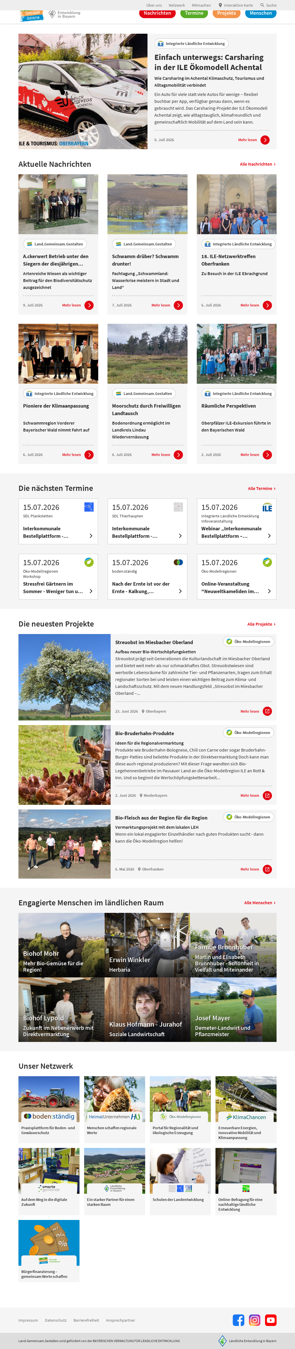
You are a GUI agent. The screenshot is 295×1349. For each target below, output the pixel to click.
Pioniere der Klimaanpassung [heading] (56, 421)
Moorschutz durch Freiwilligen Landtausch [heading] (146, 425)
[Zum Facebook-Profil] (238, 1320)
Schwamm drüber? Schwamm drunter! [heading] (145, 276)
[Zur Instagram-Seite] (254, 1320)
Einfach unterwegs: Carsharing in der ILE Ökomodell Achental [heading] (209, 78)
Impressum (28, 1320)
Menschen (261, 25)
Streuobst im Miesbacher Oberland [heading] (154, 658)
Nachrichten (157, 25)
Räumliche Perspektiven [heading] (228, 421)
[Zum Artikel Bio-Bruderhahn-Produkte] (256, 811)
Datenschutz (56, 1320)
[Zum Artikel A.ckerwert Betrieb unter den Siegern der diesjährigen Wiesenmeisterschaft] (78, 321)
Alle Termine (261, 504)
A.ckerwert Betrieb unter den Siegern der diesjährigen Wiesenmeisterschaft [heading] (55, 276)
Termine (194, 25)
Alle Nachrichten (257, 180)
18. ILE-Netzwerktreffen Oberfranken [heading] (228, 276)
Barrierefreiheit (86, 1320)
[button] (268, 5)
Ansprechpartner (120, 1320)
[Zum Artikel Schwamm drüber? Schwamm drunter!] (167, 321)
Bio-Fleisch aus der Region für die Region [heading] (161, 833)
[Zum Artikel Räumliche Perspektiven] (256, 470)
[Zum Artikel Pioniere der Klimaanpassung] (78, 470)
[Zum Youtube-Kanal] (271, 1320)
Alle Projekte (261, 640)
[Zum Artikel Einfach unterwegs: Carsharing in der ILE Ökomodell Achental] (254, 155)
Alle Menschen (259, 918)
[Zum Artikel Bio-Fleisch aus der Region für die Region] (256, 885)
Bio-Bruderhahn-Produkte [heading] (144, 749)
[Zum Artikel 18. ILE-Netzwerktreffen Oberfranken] (256, 321)
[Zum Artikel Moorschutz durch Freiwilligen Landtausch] (167, 470)
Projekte (226, 25)
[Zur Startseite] (37, 25)
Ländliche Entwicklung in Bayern (253, 1341)
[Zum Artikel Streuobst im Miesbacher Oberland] (256, 727)
